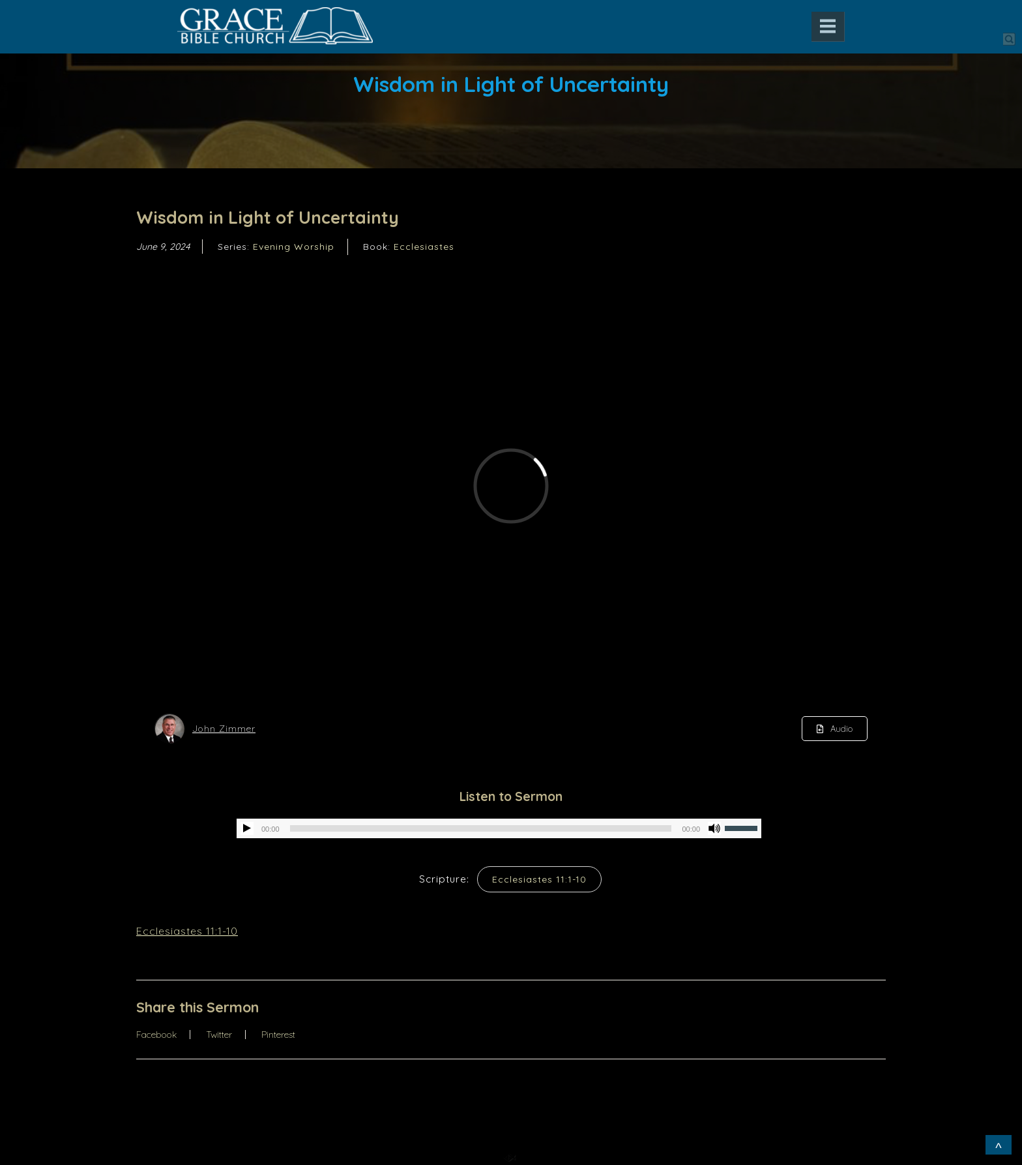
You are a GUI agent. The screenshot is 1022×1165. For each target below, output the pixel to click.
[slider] (481, 828)
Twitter (219, 1034)
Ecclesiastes (424, 246)
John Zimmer (224, 728)
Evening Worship (293, 246)
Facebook (156, 1034)
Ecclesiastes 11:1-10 (539, 879)
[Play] (247, 828)
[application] (499, 828)
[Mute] (714, 828)
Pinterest (278, 1034)
